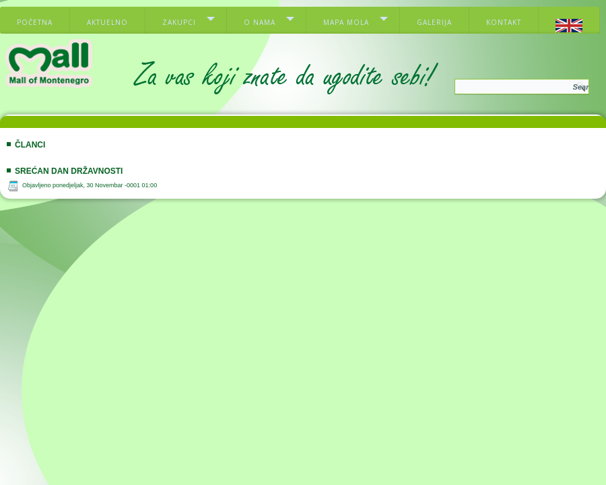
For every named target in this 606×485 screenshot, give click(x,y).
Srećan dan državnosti (69, 171)
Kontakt (503, 22)
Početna (35, 22)
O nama (259, 22)
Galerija (434, 22)
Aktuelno (107, 22)
